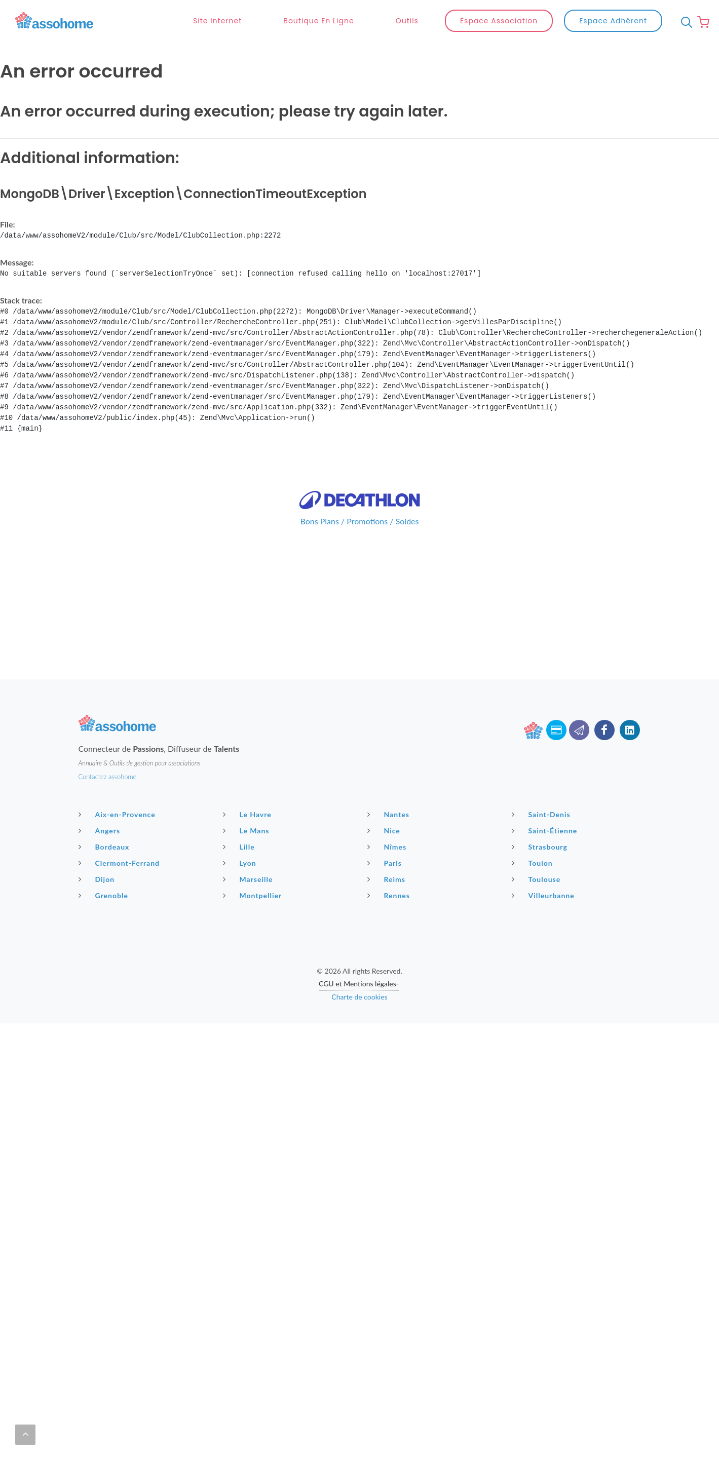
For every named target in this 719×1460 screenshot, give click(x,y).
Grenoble (104, 870)
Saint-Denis (542, 789)
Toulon (533, 838)
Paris (386, 838)
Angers (101, 806)
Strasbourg (540, 822)
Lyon (240, 838)
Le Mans (247, 806)
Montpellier (253, 870)
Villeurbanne (544, 870)
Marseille (249, 854)
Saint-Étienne (546, 806)
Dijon (98, 854)
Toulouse (537, 854)
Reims (387, 854)
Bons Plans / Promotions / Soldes (359, 497)
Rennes (390, 870)
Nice (385, 806)
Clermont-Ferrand (120, 838)
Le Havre (248, 789)
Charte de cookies (359, 972)
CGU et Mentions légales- (359, 959)
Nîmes (388, 822)
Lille (240, 822)
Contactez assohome (108, 752)
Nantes (389, 789)
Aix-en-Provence (118, 789)
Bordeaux (105, 822)
